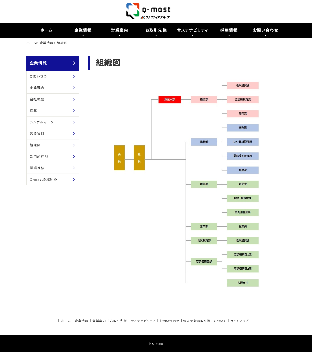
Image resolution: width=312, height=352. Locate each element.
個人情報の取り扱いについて (204, 321)
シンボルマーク (42, 122)
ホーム (31, 43)
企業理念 (37, 88)
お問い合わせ (169, 321)
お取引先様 (118, 321)
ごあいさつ (38, 76)
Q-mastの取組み (44, 179)
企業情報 (47, 43)
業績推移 (37, 168)
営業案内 (99, 321)
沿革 (33, 111)
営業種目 (37, 133)
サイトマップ (239, 321)
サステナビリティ (143, 321)
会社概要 (37, 99)
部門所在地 (39, 156)
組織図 (35, 145)
